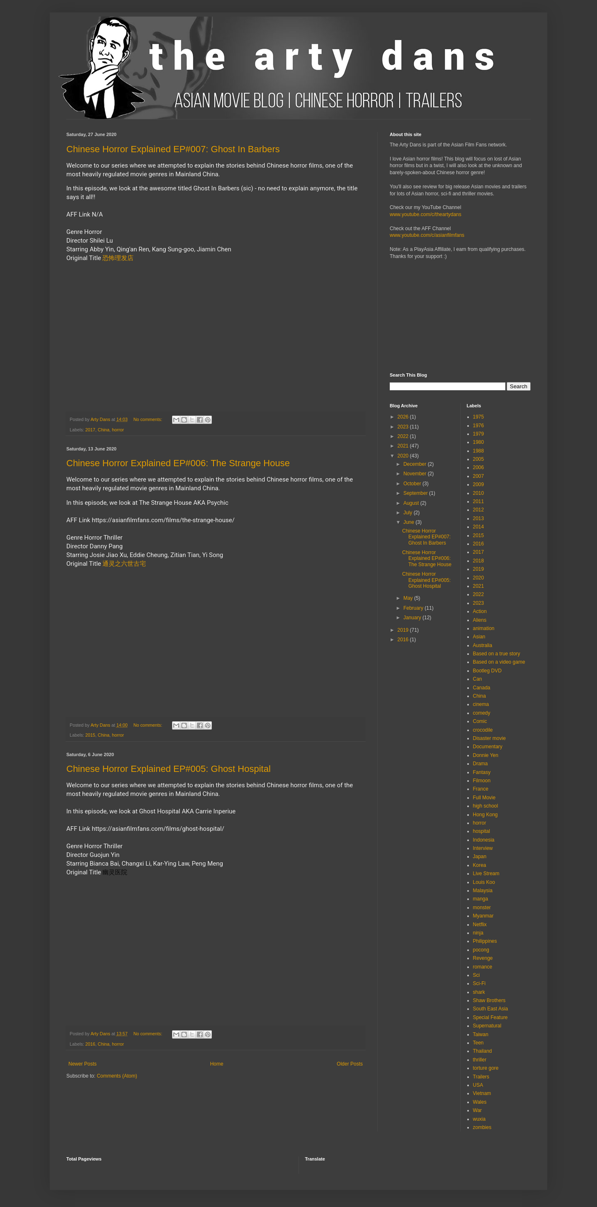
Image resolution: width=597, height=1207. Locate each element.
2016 (90, 1044)
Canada (481, 688)
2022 (404, 436)
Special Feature (490, 1017)
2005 (478, 459)
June (409, 522)
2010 (478, 493)
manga (480, 899)
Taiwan (480, 1034)
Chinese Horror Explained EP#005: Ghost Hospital (168, 769)
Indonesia (484, 840)
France (480, 789)
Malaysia (483, 890)
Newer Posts (82, 1064)
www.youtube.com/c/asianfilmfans (427, 235)
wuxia (479, 1119)
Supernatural (487, 1026)
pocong (481, 950)
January (412, 618)
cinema (481, 704)
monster (482, 907)
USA (478, 1085)
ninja (478, 933)
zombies (482, 1127)
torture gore (486, 1068)
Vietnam (482, 1093)
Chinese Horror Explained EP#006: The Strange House (178, 463)
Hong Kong (485, 815)
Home (216, 1064)
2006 (478, 467)
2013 (478, 518)
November (415, 474)
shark (479, 992)
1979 (478, 434)
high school (485, 806)
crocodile (483, 730)
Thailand (482, 1051)
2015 (90, 734)
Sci (476, 975)
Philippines (485, 941)
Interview (483, 848)
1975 (478, 417)
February (414, 608)
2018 (478, 561)
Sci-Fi (479, 983)
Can (477, 679)
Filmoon (482, 781)
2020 (404, 456)
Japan (480, 856)
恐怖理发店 (117, 258)
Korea (479, 865)
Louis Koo (484, 882)
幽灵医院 (114, 872)
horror (118, 429)
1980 (478, 442)
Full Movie (484, 798)
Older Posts (350, 1064)
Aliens (480, 620)
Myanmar (483, 916)
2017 (90, 429)
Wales (480, 1102)
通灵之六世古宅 (124, 563)
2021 (404, 446)
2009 (478, 484)
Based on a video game (499, 662)
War (477, 1110)
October (412, 484)
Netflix (480, 924)
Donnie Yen (485, 755)
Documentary (487, 747)
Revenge (483, 958)
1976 (478, 425)
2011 (478, 501)
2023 (404, 427)
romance (483, 967)
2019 (404, 630)
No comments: (148, 419)
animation (484, 628)
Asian (479, 637)
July (408, 513)
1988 (478, 451)
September (416, 493)
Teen (478, 1043)
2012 (478, 510)
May (408, 598)
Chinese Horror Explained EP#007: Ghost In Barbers (173, 149)
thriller (480, 1060)
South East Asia (490, 1009)
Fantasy (482, 772)
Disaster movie (489, 738)
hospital (481, 831)
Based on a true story (496, 654)
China (103, 429)
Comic (480, 721)
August (411, 503)
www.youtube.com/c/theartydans (425, 214)
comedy (481, 713)
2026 (404, 417)
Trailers (481, 1077)
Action (480, 611)
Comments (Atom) (117, 1076)
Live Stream (486, 873)
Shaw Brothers (489, 1000)
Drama (480, 764)
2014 (478, 527)
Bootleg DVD (487, 671)
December (415, 464)
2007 (478, 476)
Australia (483, 645)
